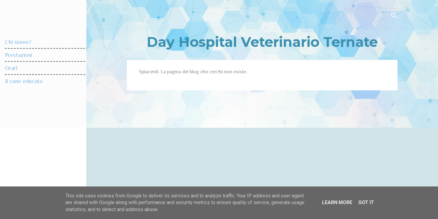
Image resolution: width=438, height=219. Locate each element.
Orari (11, 68)
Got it (366, 202)
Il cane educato (24, 81)
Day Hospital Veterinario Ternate (262, 41)
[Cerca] (394, 16)
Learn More (337, 202)
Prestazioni (18, 55)
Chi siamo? (18, 42)
